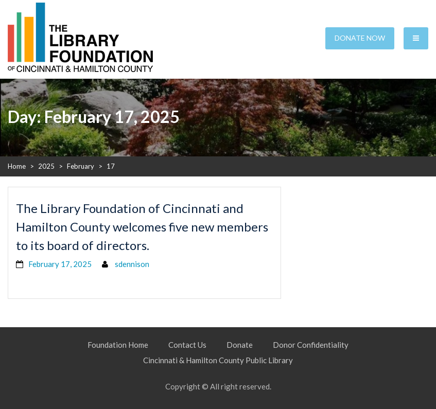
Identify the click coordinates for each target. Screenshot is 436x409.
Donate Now (360, 37)
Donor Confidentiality (310, 344)
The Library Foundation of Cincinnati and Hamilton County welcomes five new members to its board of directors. (142, 227)
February (80, 166)
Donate (239, 344)
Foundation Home (118, 344)
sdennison (132, 264)
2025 (46, 166)
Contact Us (187, 344)
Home (17, 166)
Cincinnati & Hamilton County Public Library (218, 360)
